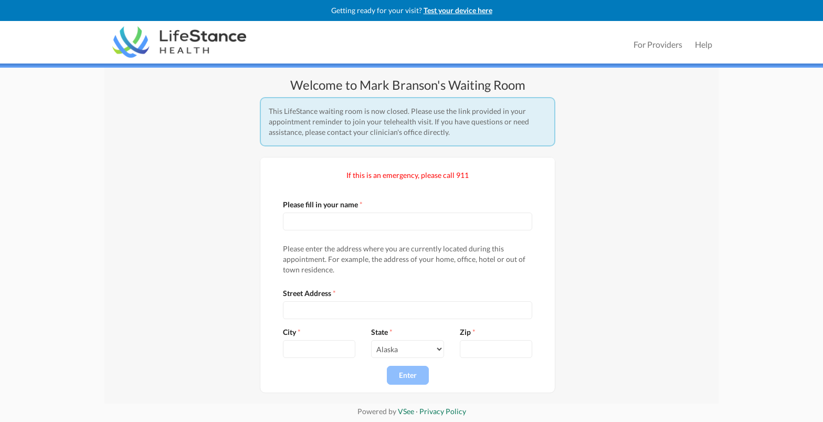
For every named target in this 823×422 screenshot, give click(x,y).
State (379, 332)
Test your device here (458, 10)
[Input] (407, 221)
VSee (406, 411)
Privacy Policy (442, 411)
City (289, 332)
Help (703, 44)
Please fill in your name (320, 204)
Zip (465, 332)
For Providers (658, 44)
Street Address (307, 293)
